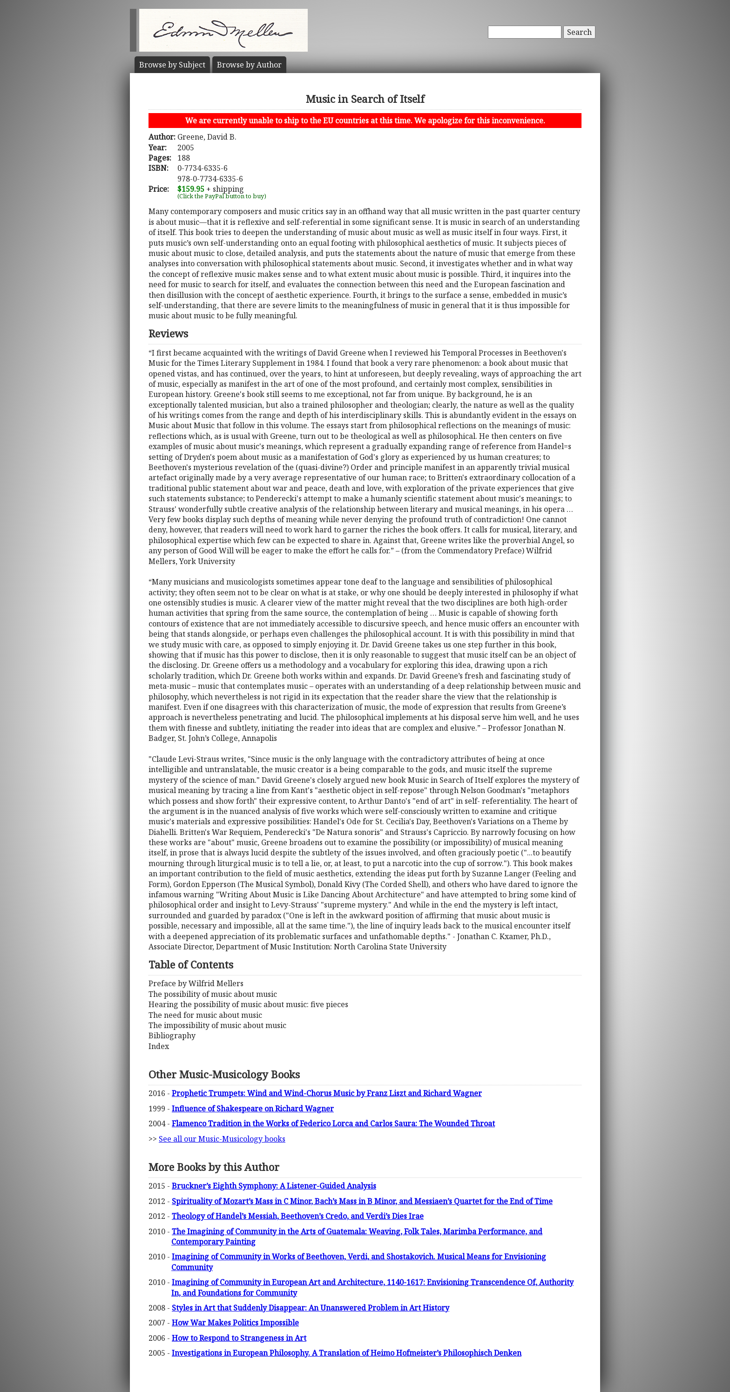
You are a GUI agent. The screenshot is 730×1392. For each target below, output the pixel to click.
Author (249, 64)
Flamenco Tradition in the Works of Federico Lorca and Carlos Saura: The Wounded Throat (333, 1123)
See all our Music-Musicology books (222, 1139)
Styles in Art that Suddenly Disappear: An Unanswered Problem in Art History (310, 1308)
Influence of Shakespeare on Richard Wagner (253, 1108)
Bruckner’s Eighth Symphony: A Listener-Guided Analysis (274, 1186)
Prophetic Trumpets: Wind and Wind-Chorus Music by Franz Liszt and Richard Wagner (327, 1093)
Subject (172, 64)
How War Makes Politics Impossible (235, 1323)
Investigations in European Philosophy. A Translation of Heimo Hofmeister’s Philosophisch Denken (346, 1353)
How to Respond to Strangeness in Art (239, 1338)
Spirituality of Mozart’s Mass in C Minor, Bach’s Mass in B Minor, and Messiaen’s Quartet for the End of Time (362, 1201)
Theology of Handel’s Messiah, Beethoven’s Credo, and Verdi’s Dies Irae (298, 1216)
